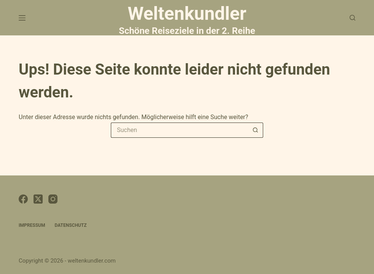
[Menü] (22, 17)
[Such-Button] (255, 130)
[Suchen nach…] (179, 130)
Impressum (32, 225)
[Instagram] (53, 199)
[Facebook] (23, 199)
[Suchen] (352, 18)
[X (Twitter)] (38, 199)
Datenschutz (70, 225)
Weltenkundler (187, 19)
